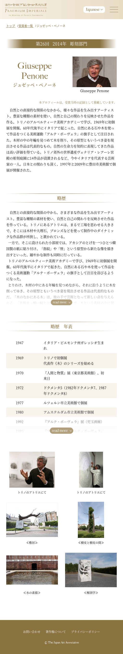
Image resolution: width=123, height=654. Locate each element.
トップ (11, 26)
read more (60, 302)
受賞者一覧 (26, 26)
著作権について (56, 632)
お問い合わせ (31, 632)
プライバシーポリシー (85, 632)
